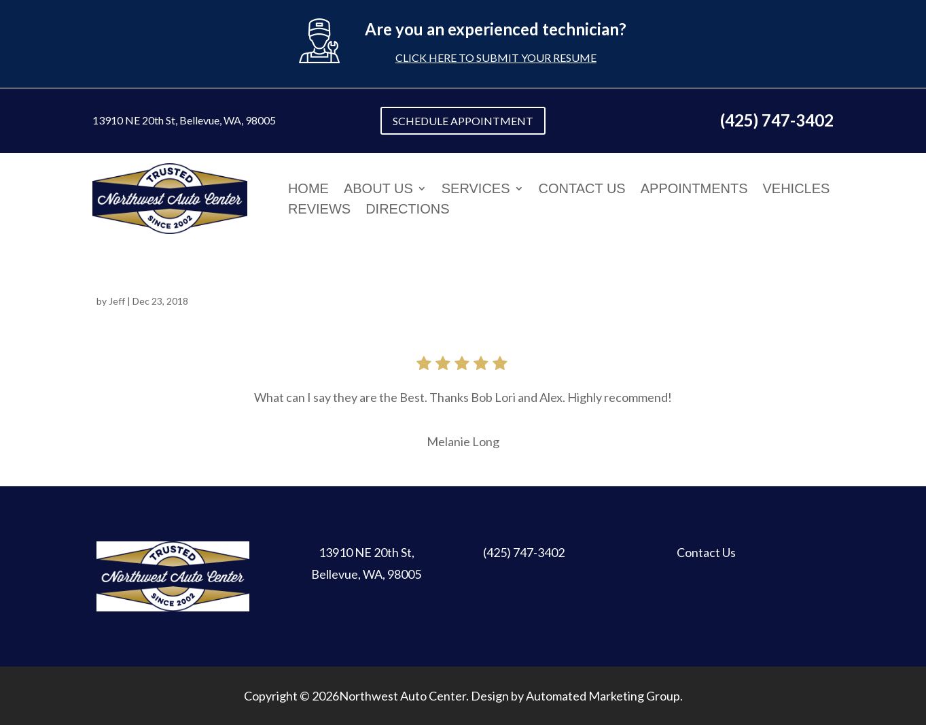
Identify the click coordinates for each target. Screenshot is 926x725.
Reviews (319, 210)
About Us (378, 190)
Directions (407, 210)
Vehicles (796, 190)
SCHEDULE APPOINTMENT (463, 120)
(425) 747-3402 (524, 552)
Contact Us (582, 190)
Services (476, 190)
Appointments (694, 190)
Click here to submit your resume (495, 57)
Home (308, 190)
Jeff (117, 301)
